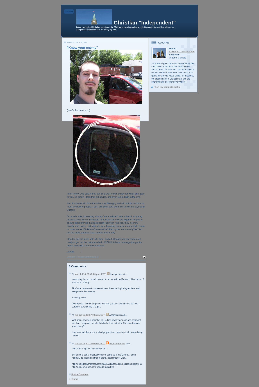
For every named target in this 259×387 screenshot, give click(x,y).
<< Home (73, 379)
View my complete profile (167, 87)
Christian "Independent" (145, 23)
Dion (77, 251)
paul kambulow (117, 343)
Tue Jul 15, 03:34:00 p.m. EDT (90, 343)
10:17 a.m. (104, 257)
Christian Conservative (182, 51)
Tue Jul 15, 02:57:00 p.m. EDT (90, 315)
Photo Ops (88, 251)
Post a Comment (79, 374)
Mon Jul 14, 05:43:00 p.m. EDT (90, 274)
